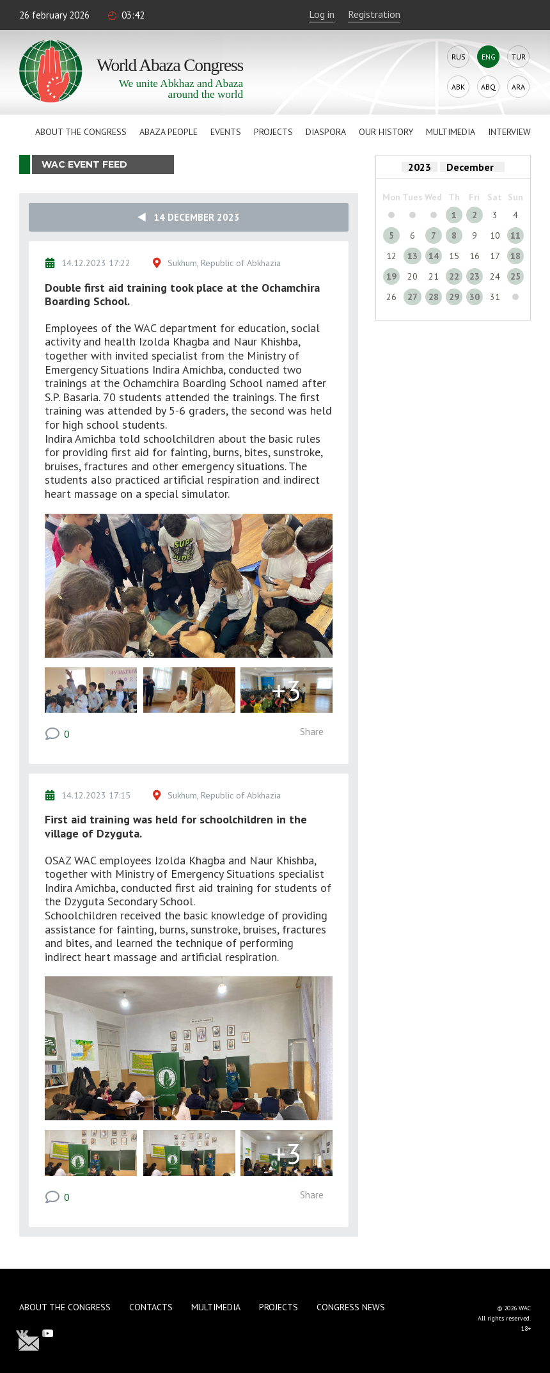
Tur (519, 56)
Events (225, 132)
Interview (509, 132)
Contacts (151, 1307)
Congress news (351, 1307)
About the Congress (81, 132)
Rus (459, 56)
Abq (488, 86)
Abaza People (168, 132)
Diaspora (326, 132)
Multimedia (450, 132)
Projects (273, 132)
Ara (518, 86)
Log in (321, 14)
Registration (374, 14)
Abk (458, 86)
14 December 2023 (189, 217)
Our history (386, 132)
